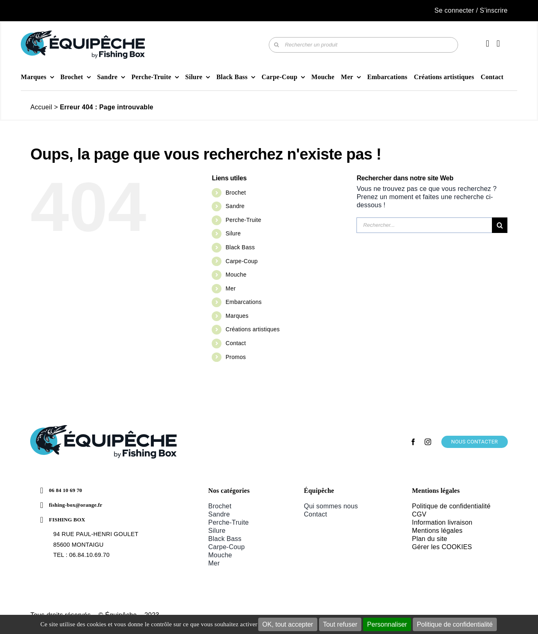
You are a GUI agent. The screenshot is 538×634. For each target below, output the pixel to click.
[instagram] (428, 442)
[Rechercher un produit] (363, 45)
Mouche (236, 274)
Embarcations (243, 302)
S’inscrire (493, 10)
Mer (231, 288)
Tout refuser (340, 624)
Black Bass (240, 247)
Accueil (41, 107)
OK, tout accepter (287, 624)
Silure (233, 233)
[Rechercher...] (424, 225)
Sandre (235, 206)
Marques (237, 316)
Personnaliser (387, 624)
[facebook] (413, 442)
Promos (236, 357)
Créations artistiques (253, 329)
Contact (236, 343)
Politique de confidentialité (455, 624)
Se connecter (454, 10)
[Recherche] (276, 45)
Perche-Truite (243, 220)
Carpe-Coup (242, 261)
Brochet (236, 192)
